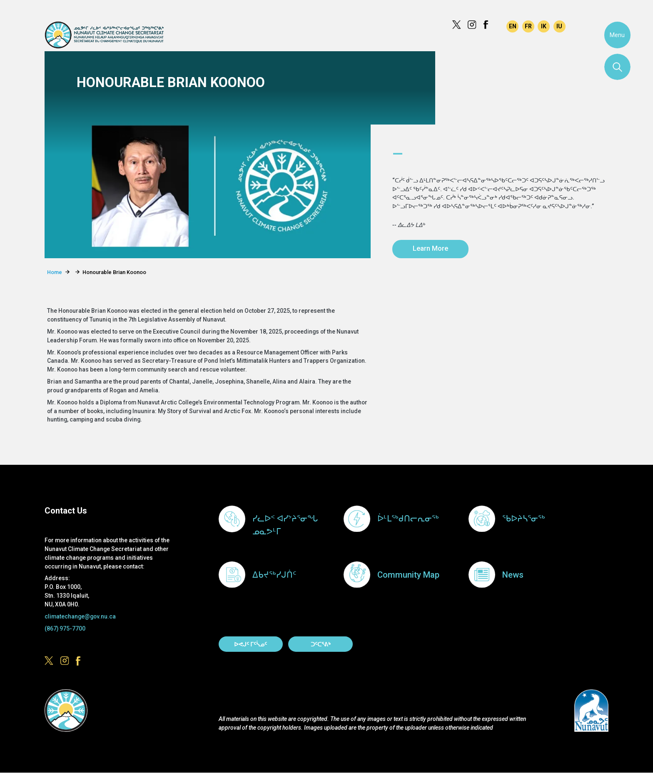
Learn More (430, 248)
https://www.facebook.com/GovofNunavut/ (488, 24)
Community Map (408, 575)
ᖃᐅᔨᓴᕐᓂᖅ (523, 519)
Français (528, 26)
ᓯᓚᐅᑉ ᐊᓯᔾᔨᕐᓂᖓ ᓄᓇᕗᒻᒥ (285, 525)
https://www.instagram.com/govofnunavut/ (472, 24)
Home (54, 272)
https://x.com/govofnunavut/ (456, 24)
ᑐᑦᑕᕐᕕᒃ (321, 644)
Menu (617, 35)
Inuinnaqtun (544, 26)
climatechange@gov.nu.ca (80, 616)
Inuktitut (559, 26)
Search (617, 67)
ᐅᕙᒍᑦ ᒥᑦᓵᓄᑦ (250, 644)
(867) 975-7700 (65, 628)
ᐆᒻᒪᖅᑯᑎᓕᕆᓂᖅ (408, 519)
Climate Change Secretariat (104, 34)
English (512, 26)
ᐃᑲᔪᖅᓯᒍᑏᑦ (274, 575)
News (512, 575)
